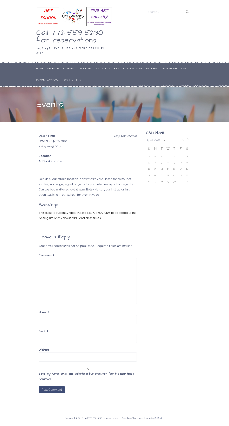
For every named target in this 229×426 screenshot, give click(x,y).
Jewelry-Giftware (173, 68)
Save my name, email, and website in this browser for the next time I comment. (86, 376)
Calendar (84, 68)
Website (44, 350)
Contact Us (102, 68)
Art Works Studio (50, 161)
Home (39, 68)
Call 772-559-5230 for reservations (69, 36)
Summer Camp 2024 (48, 79)
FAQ (116, 68)
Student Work (132, 68)
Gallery (151, 68)
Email (43, 331)
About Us (53, 68)
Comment (46, 255)
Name (44, 312)
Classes (68, 68)
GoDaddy (159, 418)
